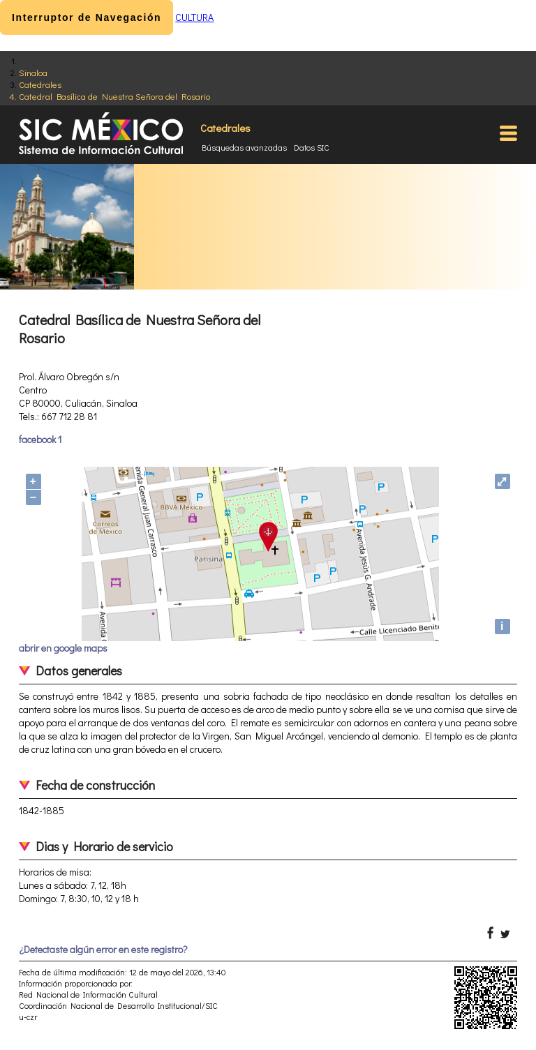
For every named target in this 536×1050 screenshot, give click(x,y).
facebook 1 (40, 439)
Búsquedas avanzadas (244, 147)
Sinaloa (33, 72)
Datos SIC (311, 147)
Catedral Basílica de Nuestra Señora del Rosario (114, 96)
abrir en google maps (63, 647)
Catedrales (40, 84)
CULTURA (194, 17)
